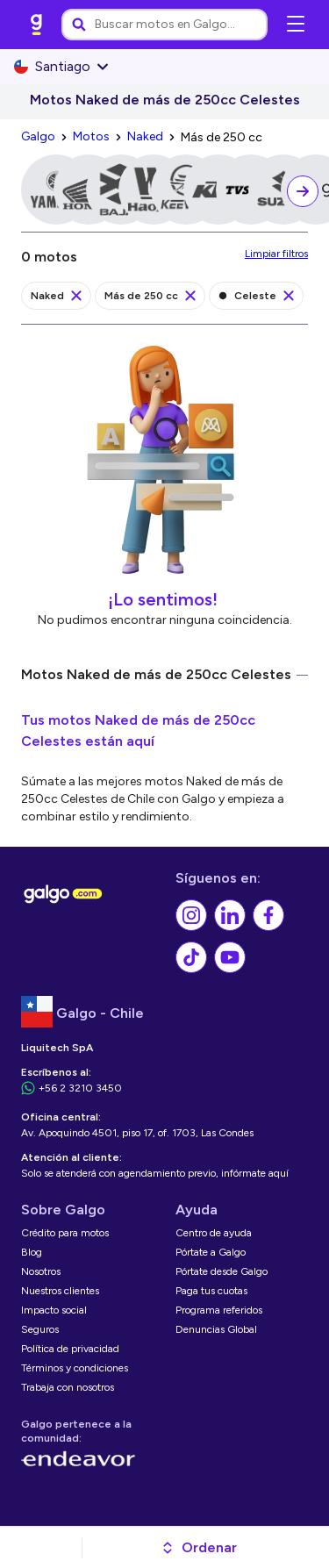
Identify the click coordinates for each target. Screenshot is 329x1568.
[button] (198, 1548)
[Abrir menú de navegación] (295, 24)
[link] (37, 24)
